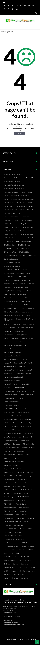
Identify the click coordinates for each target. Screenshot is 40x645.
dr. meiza (7, 284)
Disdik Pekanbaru (9, 245)
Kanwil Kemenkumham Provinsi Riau (15, 345)
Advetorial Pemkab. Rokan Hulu (14, 185)
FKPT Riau (31, 284)
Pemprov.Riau (20, 518)
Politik (30, 529)
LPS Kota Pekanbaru (29, 444)
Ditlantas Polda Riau (10, 255)
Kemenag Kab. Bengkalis (23, 373)
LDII (32, 437)
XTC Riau (7, 574)
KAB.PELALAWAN (9, 328)
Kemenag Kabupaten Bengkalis (13, 377)
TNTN (25, 567)
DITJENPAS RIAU (24, 252)
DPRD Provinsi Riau (10, 277)
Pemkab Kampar (9, 497)
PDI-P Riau (7, 493)
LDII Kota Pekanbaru (10, 440)
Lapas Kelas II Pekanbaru (12, 430)
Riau (5, 553)
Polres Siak (17, 532)
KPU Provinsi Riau (25, 419)
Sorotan (15, 564)
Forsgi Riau (20, 291)
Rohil (11, 553)
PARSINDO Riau (22, 479)
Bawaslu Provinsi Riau (11, 217)
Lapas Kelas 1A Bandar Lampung (21, 426)
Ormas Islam (20, 472)
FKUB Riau (7, 287)
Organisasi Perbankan (11, 465)
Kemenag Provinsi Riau (11, 384)
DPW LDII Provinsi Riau (11, 280)
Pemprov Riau (8, 518)
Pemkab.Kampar (24, 507)
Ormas (33, 469)
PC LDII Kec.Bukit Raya (11, 490)
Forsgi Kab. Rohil (9, 291)
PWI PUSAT (21, 550)
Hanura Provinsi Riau (22, 298)
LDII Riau (7, 444)
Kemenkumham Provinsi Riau (26, 391)
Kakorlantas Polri (19, 331)
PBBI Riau (7, 486)
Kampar (6, 338)
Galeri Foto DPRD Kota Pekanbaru (15, 294)
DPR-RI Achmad (9, 273)
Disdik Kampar (8, 241)
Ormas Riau (30, 472)
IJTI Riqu (26, 305)
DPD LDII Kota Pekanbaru (12, 262)
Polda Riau (22, 529)
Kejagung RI (7, 363)
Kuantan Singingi (26, 423)
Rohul (17, 553)
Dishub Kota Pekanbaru (21, 248)
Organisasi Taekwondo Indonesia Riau (16, 469)
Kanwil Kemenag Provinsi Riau (13, 342)
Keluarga (20, 370)
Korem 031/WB (9, 416)
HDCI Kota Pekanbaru (11, 301)
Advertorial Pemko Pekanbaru (13, 178)
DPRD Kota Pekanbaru (24, 273)
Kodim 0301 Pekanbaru (11, 402)
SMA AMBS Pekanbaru (11, 557)
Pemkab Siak (21, 500)
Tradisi (32, 567)
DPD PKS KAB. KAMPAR (11, 269)
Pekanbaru (17, 493)
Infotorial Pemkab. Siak (11, 312)
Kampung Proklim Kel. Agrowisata (22, 338)
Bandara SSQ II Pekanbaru (25, 206)
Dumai (15, 284)
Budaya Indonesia (9, 231)
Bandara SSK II (8, 203)
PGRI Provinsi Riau (10, 529)
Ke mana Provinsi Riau (11, 349)
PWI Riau (31, 550)
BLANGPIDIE (15, 227)
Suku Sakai (24, 564)
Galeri (29, 291)
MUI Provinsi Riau (9, 454)
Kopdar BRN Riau (27, 409)
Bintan (32, 224)
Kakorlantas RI (8, 335)
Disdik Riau (7, 248)
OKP (27, 454)
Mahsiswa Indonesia (28, 447)
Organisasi (16, 458)
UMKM (6, 571)
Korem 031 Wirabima (23, 412)
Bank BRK (30, 210)
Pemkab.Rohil (23, 511)
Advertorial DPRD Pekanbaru (13, 174)
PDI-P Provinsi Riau (27, 490)
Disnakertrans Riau (10, 252)
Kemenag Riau (19, 387)
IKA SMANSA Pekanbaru (11, 308)
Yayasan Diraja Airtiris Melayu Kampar (16, 578)
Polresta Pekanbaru (10, 536)
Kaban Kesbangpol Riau (25, 328)
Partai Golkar (25, 483)
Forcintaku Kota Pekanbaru (22, 287)
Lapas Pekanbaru (9, 437)
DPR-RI (24, 269)
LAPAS (6, 426)
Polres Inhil (7, 532)
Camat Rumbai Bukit (26, 234)
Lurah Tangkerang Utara (11, 447)
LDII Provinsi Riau (25, 440)
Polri (20, 536)
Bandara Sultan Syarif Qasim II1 (14, 210)
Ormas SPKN (8, 476)
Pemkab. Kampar (21, 504)
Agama (23, 192)
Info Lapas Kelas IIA (28, 308)
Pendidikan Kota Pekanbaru (12, 522)
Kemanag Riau (8, 373)
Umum (14, 571)
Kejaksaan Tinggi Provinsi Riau (23, 363)
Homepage (19, 133)
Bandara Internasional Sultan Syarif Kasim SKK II (19, 199)
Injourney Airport (27, 312)
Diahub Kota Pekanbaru (11, 238)
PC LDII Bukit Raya (19, 486)
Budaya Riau (22, 231)
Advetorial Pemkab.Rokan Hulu (14, 188)
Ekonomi (22, 284)
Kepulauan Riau (9, 398)
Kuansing (15, 423)
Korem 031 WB (9, 412)
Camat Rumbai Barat (10, 234)
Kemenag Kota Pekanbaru (12, 380)
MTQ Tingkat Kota (18, 451)
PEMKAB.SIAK (8, 514)
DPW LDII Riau (26, 280)
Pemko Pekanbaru (21, 514)
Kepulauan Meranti (27, 395)
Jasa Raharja (16, 324)
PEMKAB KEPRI (9, 500)
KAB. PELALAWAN (28, 324)
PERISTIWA (7, 525)
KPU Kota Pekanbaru (10, 419)
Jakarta (6, 324)
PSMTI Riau (25, 543)
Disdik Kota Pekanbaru (23, 241)
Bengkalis (24, 224)
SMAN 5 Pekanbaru (27, 557)
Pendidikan (31, 518)
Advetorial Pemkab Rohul (12, 181)
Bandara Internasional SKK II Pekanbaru (16, 195)
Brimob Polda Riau (27, 227)
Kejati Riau (22, 366)
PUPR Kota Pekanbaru (11, 546)
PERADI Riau (28, 522)
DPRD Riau (22, 277)
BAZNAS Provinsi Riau (11, 224)
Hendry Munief (25, 301)
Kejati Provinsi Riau (10, 366)
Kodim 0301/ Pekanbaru (12, 405)
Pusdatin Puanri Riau (27, 546)
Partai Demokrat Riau (11, 483)
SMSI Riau (7, 564)
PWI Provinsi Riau (9, 550)
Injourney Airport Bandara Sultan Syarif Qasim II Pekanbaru (20, 320)
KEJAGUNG (24, 359)
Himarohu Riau (8, 305)
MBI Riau (7, 451)
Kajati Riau (7, 331)
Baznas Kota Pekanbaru (11, 220)
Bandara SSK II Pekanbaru (24, 203)
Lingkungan (16, 444)
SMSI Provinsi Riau (25, 560)
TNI (19, 567)
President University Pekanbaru (14, 539)
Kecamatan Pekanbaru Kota (12, 352)
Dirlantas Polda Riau (28, 238)
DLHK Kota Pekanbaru (11, 259)
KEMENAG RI (8, 387)
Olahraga (7, 458)
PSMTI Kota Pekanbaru (11, 543)
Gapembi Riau (8, 298)
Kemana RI (29, 370)
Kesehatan (20, 398)
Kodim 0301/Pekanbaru (11, 409)
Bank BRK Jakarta (9, 213)
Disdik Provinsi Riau (24, 245)
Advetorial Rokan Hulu (11, 192)
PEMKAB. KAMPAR (10, 507)
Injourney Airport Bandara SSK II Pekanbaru (17, 315)
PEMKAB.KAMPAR (10, 511)
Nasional (20, 454)
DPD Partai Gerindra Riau (12, 266)
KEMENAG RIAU (9, 391)
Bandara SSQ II (9, 206)
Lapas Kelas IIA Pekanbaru (12, 433)
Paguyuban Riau (9, 479)
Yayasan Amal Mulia (19, 574)
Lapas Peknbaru (23, 437)
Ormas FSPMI (8, 472)
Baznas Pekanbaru (27, 220)
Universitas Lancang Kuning (27, 571)
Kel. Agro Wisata (9, 370)
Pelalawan (27, 493)
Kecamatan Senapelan (11, 359)
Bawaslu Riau (25, 217)
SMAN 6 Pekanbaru (10, 560)
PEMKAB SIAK (8, 504)
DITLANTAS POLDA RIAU (28, 255)
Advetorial (29, 178)
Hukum (18, 305)
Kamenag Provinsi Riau (23, 335)
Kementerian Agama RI (11, 395)
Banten (20, 213)
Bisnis (6, 227)
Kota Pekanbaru (22, 416)
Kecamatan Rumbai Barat (12, 356)
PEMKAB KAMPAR (23, 497)
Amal (30, 192)
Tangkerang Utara (9, 567)
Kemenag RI (25, 384)
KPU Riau (7, 423)
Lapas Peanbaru (28, 433)
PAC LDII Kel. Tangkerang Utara (25, 476)
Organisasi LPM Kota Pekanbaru (14, 461)
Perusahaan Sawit (19, 525)
